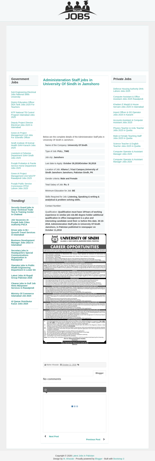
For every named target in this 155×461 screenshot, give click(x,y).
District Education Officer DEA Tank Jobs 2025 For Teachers (23, 104)
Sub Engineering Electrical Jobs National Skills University (23, 94)
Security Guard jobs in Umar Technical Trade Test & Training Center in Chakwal (22, 211)
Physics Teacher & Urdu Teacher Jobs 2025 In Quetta (128, 129)
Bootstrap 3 (118, 455)
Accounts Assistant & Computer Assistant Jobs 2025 (128, 121)
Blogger (98, 455)
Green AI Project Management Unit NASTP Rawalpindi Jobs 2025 (23, 175)
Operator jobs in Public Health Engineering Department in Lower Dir (23, 267)
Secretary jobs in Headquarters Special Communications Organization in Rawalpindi (22, 255)
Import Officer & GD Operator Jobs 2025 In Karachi (127, 113)
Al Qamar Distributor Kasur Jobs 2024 (21, 302)
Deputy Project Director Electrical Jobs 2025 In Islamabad (22, 125)
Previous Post (93, 436)
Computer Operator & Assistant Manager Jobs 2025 (128, 152)
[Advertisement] (77, 48)
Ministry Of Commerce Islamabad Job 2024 (22, 294)
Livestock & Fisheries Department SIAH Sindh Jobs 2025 (22, 155)
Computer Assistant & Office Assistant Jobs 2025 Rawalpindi (128, 97)
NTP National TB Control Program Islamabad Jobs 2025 (23, 114)
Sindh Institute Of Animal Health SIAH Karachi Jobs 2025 (23, 145)
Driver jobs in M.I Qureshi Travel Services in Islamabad (23, 232)
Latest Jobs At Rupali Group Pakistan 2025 (22, 276)
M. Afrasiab (68, 455)
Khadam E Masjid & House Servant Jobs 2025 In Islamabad (128, 105)
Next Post (54, 436)
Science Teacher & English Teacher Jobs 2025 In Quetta (126, 144)
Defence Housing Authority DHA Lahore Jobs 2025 (128, 90)
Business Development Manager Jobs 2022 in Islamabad (23, 242)
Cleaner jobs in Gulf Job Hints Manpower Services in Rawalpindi (23, 285)
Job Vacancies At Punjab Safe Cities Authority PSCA (20, 222)
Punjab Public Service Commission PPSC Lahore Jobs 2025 (21, 186)
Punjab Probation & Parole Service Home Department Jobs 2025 (23, 165)
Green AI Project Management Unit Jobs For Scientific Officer (22, 135)
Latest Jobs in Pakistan (83, 452)
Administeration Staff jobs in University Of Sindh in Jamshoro (71, 82)
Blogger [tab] (100, 373)
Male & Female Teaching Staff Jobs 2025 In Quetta (127, 137)
